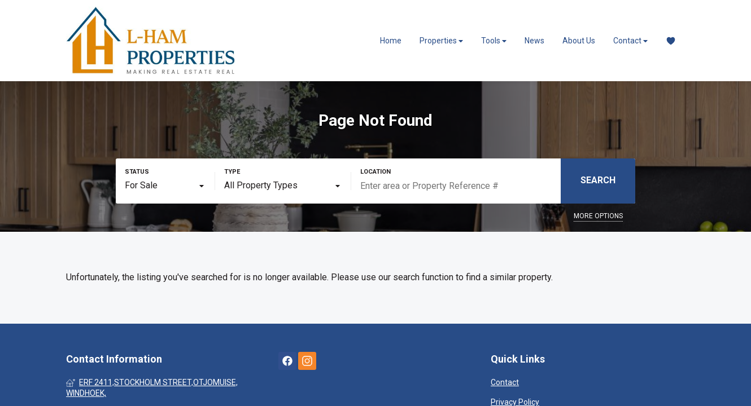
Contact (630, 41)
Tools (494, 41)
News (534, 40)
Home (390, 40)
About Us (578, 40)
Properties (441, 41)
